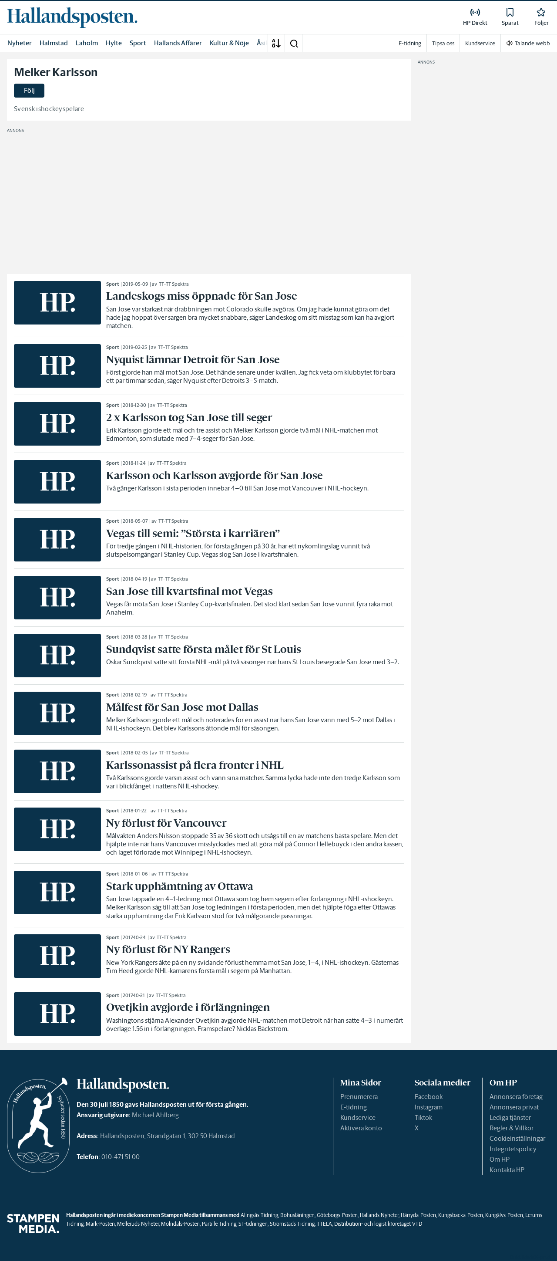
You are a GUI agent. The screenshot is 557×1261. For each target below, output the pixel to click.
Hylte (114, 43)
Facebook (429, 1096)
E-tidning (353, 1107)
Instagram (429, 1107)
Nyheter (19, 43)
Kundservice (358, 1117)
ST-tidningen (253, 1223)
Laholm (87, 43)
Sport (138, 43)
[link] (72, 17)
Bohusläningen (297, 1215)
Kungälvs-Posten (504, 1215)
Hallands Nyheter (379, 1215)
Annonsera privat (514, 1107)
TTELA (324, 1223)
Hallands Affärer (178, 43)
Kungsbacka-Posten (460, 1215)
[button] (293, 43)
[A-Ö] (276, 43)
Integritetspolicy (513, 1149)
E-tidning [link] (410, 43)
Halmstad (54, 43)
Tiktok (423, 1117)
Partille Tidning (219, 1223)
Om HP (500, 1159)
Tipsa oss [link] (443, 43)
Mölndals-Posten (180, 1223)
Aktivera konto (361, 1128)
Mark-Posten (100, 1223)
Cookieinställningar (517, 1138)
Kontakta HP (507, 1170)
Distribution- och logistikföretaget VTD (378, 1223)
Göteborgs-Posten (337, 1215)
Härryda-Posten (418, 1215)
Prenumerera (359, 1096)
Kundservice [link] (480, 43)
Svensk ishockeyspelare (49, 109)
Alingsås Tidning (259, 1215)
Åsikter (267, 43)
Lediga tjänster (510, 1117)
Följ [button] (29, 90)
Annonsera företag (516, 1096)
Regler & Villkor (512, 1128)
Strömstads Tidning (292, 1223)
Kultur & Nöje (229, 43)
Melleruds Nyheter (138, 1223)
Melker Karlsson (56, 72)
